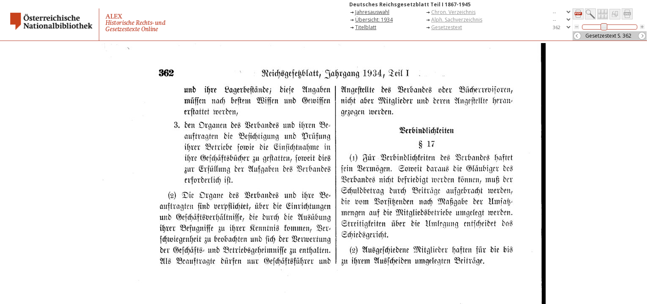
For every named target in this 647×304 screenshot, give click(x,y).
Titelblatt (365, 27)
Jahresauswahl (372, 12)
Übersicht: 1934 (374, 19)
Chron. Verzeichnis (453, 12)
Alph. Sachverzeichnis (456, 19)
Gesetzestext (446, 27)
